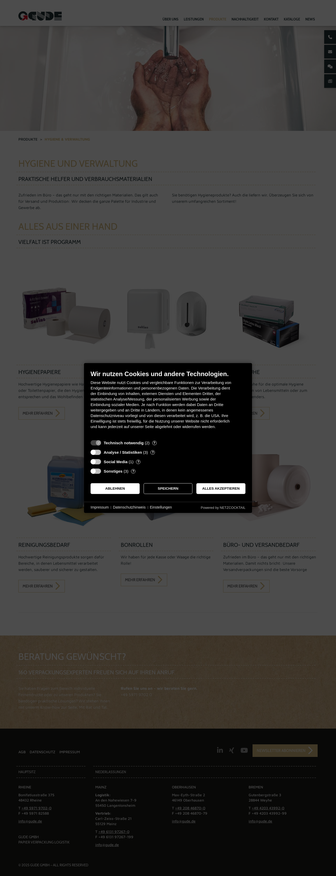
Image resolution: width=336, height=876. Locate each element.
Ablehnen (115, 488)
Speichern (168, 488)
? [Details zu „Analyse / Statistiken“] (153, 452)
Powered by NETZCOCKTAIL (223, 508)
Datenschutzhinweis (129, 507)
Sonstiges (113, 471)
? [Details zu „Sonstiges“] (133, 471)
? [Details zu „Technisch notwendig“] (154, 443)
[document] (168, 403)
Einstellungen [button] (161, 507)
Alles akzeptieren (221, 488)
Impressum (100, 507)
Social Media (116, 462)
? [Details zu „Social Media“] (138, 462)
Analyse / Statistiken (123, 452)
